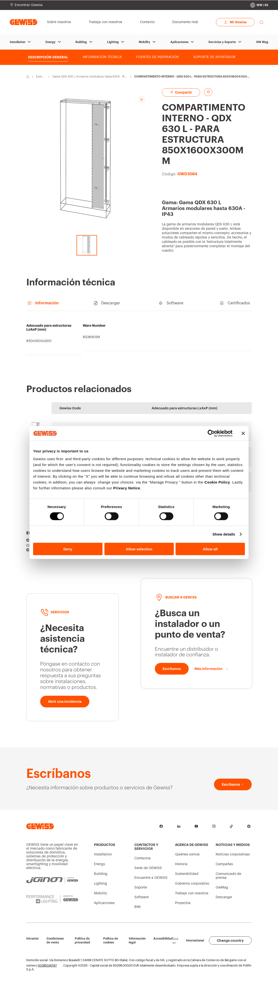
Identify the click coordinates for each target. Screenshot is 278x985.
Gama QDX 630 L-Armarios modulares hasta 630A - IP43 (89, 77)
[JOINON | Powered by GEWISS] (52, 880)
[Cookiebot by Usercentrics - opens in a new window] (211, 433)
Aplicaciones (179, 42)
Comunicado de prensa (228, 875)
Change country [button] (230, 940)
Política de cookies (110, 940)
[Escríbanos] (172, 669)
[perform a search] (261, 22)
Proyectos (183, 903)
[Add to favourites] (208, 92)
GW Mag (262, 42)
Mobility (144, 42)
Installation (17, 42)
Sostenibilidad (186, 874)
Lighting (113, 42)
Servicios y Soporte (222, 42)
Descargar (224, 897)
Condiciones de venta (55, 940)
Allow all (210, 549)
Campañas (224, 864)
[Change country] (259, 5)
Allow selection (139, 549)
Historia (181, 864)
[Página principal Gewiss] (23, 22)
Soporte (140, 887)
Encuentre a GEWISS (150, 877)
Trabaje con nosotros (191, 893)
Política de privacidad (82, 940)
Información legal (137, 940)
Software (141, 897)
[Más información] (212, 669)
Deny (67, 549)
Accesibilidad (163, 938)
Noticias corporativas (233, 854)
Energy (51, 42)
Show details (224, 534)
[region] (139, 335)
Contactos (142, 858)
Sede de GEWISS (148, 868)
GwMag (222, 887)
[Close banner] (243, 433)
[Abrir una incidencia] (64, 701)
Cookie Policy (217, 482)
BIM (137, 907)
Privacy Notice (126, 488)
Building (81, 42)
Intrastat (32, 938)
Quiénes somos (187, 854)
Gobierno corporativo (192, 883)
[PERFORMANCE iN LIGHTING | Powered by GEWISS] (52, 899)
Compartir (181, 92)
